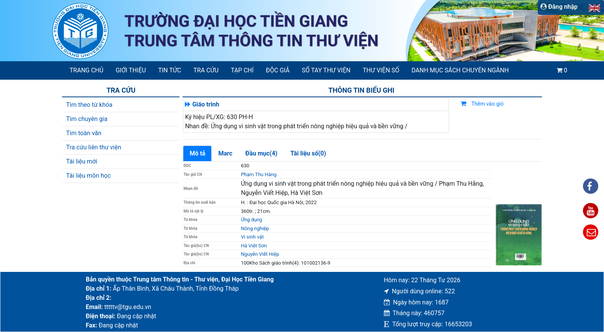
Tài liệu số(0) (308, 153)
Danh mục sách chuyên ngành (460, 70)
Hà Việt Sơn (254, 246)
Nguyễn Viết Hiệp (260, 254)
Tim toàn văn (83, 133)
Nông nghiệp (255, 228)
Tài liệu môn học (88, 175)
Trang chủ (86, 70)
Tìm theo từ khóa (89, 104)
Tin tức (169, 70)
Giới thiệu (131, 70)
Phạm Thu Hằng (258, 174)
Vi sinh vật (252, 237)
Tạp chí (242, 70)
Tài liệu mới (81, 161)
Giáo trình (205, 104)
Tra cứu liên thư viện (93, 147)
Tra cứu (206, 70)
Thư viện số (381, 70)
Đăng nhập (559, 6)
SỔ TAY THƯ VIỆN (326, 70)
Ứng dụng (251, 219)
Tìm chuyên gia (87, 119)
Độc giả (278, 70)
